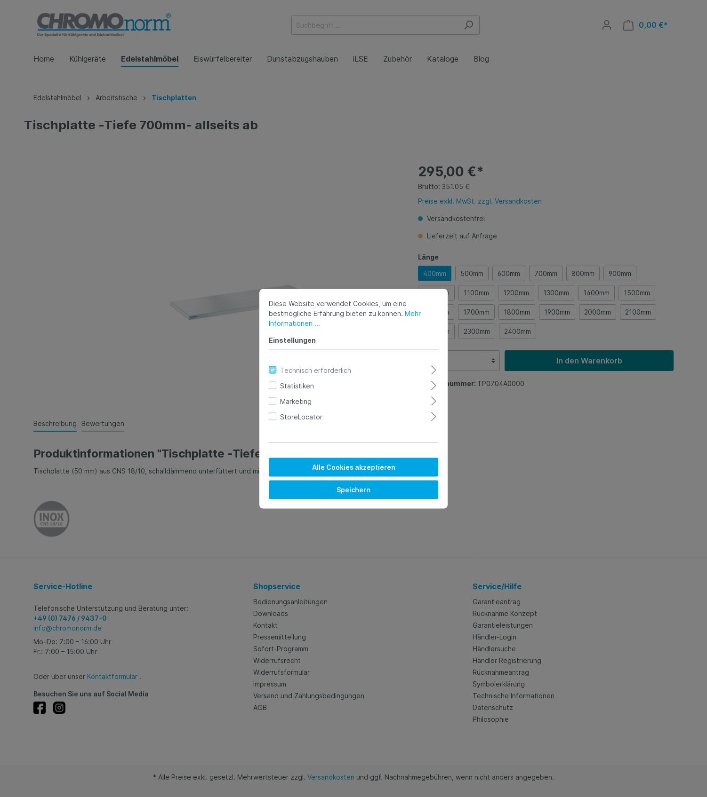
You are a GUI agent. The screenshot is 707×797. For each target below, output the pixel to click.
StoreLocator (301, 416)
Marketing (296, 401)
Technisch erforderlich (315, 370)
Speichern (353, 489)
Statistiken (297, 385)
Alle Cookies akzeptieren (353, 467)
